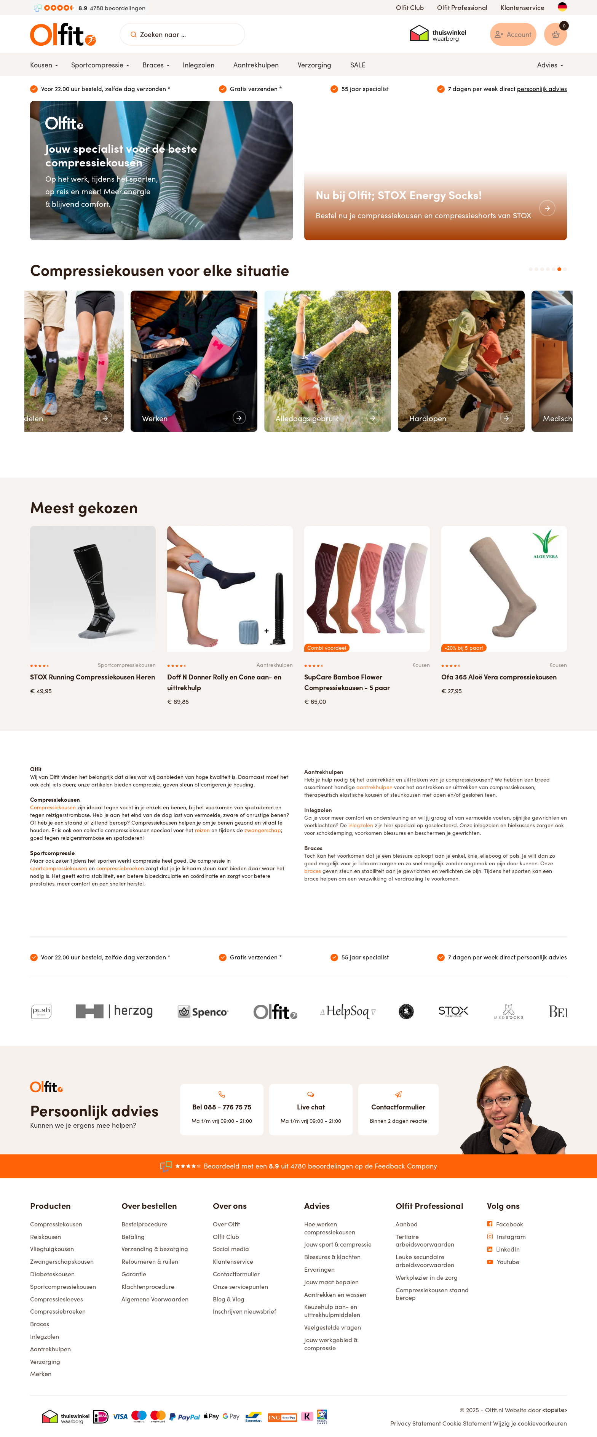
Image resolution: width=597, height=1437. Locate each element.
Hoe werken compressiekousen (329, 1227)
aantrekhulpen (374, 783)
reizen (202, 829)
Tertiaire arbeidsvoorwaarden (425, 1239)
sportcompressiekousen (59, 867)
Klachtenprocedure (147, 1285)
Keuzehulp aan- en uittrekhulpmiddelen (332, 1310)
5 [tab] (553, 269)
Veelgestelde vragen (332, 1326)
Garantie (133, 1273)
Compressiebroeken (58, 1310)
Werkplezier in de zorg (427, 1276)
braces (312, 867)
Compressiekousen (53, 806)
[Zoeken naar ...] (133, 34)
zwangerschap (262, 829)
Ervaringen (319, 1268)
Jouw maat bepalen (331, 1281)
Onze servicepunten (240, 1285)
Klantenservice (522, 7)
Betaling (133, 1235)
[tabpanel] (93, 361)
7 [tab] (565, 269)
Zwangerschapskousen (62, 1260)
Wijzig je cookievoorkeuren (530, 1422)
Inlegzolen (44, 1335)
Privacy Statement (415, 1422)
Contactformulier (236, 1273)
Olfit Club (410, 7)
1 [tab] (531, 269)
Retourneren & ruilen (149, 1260)
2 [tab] (536, 269)
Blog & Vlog (228, 1298)
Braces (39, 1323)
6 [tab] (559, 269)
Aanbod (407, 1223)
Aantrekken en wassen (335, 1293)
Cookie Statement (467, 1422)
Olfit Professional (462, 7)
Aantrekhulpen (50, 1348)
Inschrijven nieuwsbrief (244, 1310)
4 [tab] (548, 269)
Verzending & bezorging (154, 1248)
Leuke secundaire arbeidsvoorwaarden (425, 1260)
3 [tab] (542, 269)
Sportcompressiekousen (63, 1285)
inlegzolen (360, 821)
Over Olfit (226, 1223)
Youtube (503, 1261)
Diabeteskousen (52, 1273)
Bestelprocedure (144, 1223)
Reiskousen (45, 1235)
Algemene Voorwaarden (154, 1298)
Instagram (506, 1236)
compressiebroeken (120, 867)
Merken (40, 1373)
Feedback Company (406, 1165)
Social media (231, 1248)
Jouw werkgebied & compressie (331, 1343)
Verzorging (45, 1360)
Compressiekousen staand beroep (432, 1293)
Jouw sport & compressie (338, 1243)
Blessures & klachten (332, 1256)
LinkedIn (503, 1249)
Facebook (505, 1223)
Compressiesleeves (56, 1298)
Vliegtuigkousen (52, 1248)
